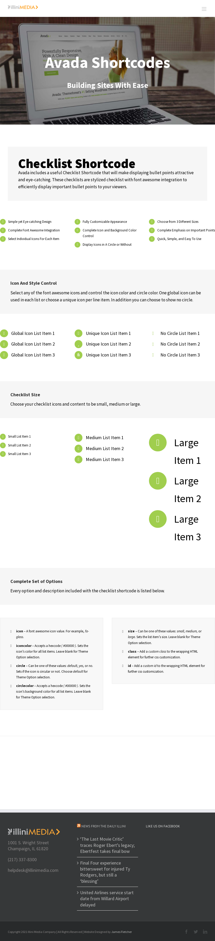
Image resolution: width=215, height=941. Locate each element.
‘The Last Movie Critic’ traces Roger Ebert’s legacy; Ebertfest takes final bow (107, 845)
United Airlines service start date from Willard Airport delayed (107, 899)
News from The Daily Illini (103, 826)
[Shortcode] (107, 71)
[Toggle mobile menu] (204, 9)
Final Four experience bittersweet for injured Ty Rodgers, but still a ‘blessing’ (105, 872)
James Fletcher (121, 932)
